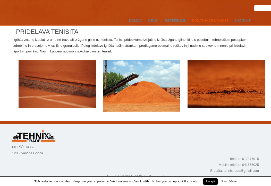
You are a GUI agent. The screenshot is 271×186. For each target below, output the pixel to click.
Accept (210, 181)
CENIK (153, 20)
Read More (229, 181)
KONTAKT (243, 20)
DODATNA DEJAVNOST (210, 20)
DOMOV (135, 20)
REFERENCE (175, 20)
